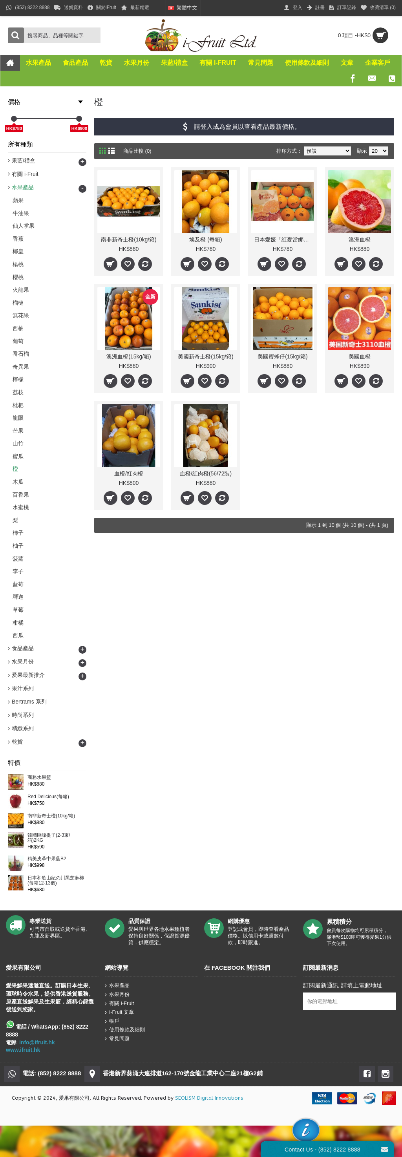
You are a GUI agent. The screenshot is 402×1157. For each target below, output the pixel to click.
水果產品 (117, 985)
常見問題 (117, 1039)
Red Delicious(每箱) (48, 796)
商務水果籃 (39, 777)
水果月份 (117, 994)
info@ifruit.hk (37, 1042)
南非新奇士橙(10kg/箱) (51, 816)
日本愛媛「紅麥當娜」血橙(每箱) (284, 239)
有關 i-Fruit (119, 1003)
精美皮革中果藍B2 (46, 858)
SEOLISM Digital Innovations (209, 1098)
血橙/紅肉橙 (128, 473)
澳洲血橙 (360, 239)
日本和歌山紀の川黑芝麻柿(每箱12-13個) (55, 881)
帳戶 (112, 1021)
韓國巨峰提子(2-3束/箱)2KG (48, 838)
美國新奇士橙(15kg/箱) (206, 356)
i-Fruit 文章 (119, 1012)
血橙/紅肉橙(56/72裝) (206, 473)
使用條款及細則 (125, 1030)
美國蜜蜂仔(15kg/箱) (283, 356)
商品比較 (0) (137, 151)
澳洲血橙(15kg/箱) (128, 356)
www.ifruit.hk (23, 1050)
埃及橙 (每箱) (205, 239)
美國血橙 (360, 356)
